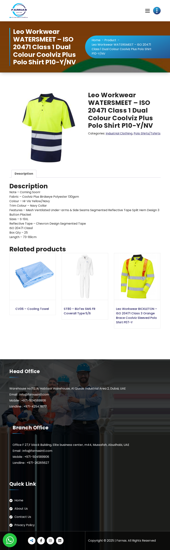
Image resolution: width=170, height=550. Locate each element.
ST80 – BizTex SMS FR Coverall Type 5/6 (79, 311)
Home (96, 40)
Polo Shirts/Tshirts (147, 133)
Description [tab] (24, 173)
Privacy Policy (24, 525)
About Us (21, 508)
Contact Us (22, 517)
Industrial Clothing (119, 133)
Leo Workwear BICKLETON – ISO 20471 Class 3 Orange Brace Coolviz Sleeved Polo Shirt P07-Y (136, 315)
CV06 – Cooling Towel (32, 309)
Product (110, 40)
